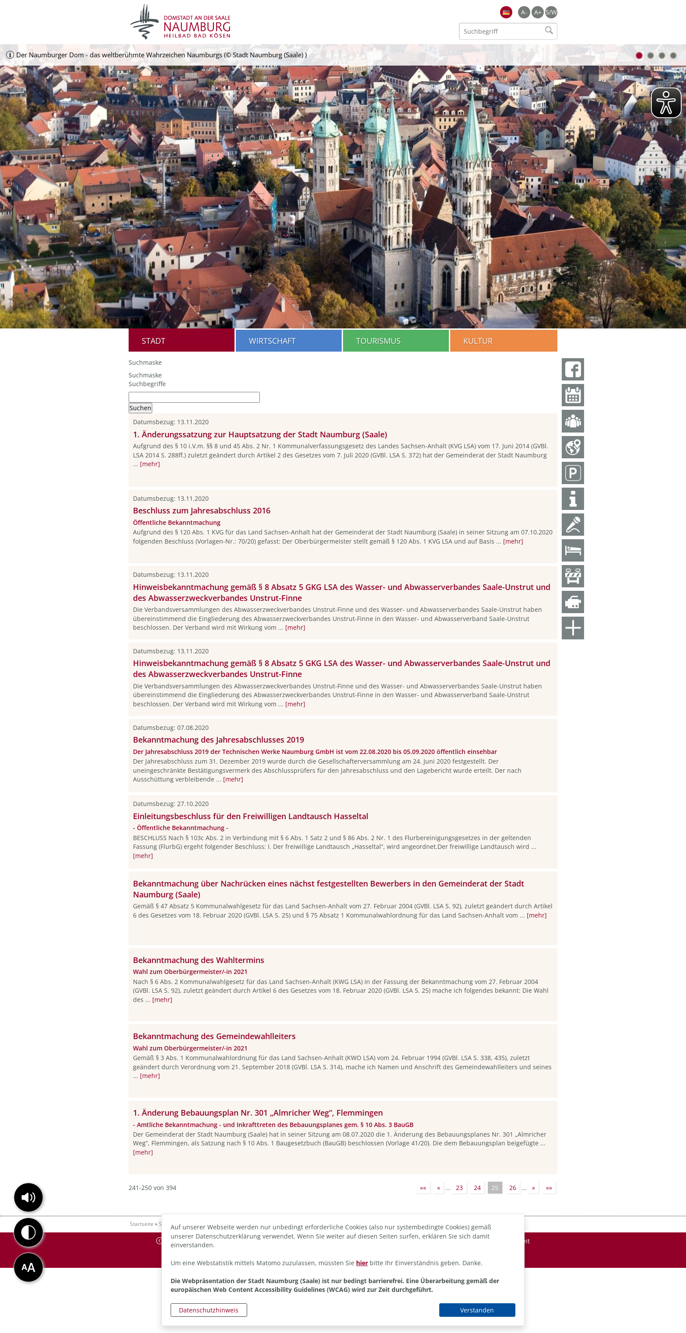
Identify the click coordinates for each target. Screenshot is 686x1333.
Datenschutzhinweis (208, 1310)
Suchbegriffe (147, 384)
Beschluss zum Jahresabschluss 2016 (201, 510)
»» (549, 1187)
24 (477, 1187)
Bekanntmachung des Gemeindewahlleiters (214, 1036)
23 (459, 1187)
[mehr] (150, 464)
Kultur (478, 340)
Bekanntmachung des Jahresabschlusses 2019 (218, 739)
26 (512, 1187)
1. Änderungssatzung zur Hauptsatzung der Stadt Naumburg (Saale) (260, 434)
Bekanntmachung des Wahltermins (198, 960)
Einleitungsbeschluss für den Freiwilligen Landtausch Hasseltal (250, 816)
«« (423, 1187)
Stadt (153, 340)
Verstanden (477, 1310)
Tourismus (378, 340)
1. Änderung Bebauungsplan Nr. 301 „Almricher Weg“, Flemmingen (258, 1112)
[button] (28, 1197)
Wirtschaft (272, 340)
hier (362, 1263)
